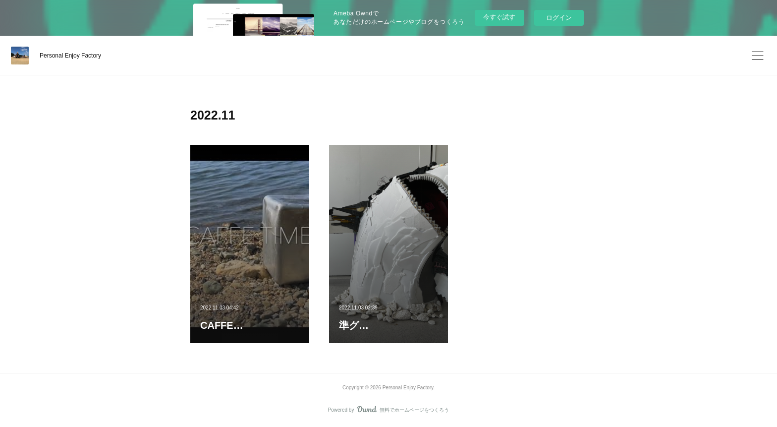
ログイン (559, 17)
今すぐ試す (499, 17)
